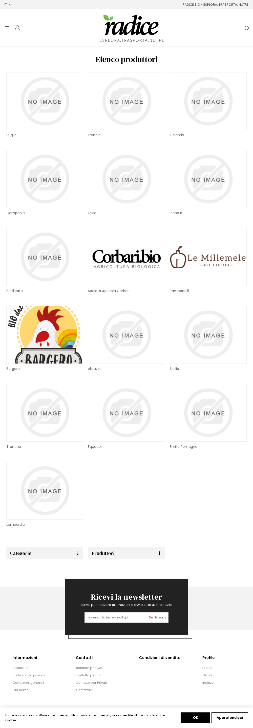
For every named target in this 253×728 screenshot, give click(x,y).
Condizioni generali (28, 682)
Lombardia (15, 524)
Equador (95, 446)
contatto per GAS (89, 667)
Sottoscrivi (158, 617)
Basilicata (14, 290)
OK (195, 717)
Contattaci (84, 690)
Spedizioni (21, 667)
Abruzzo (95, 368)
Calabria (177, 135)
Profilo (207, 667)
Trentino (13, 446)
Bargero (13, 368)
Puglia (11, 135)
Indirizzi (208, 682)
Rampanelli (179, 290)
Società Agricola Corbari (108, 290)
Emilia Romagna (183, 446)
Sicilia (174, 368)
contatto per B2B (89, 675)
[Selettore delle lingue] (8, 4)
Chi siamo (21, 690)
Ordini (207, 675)
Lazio (92, 212)
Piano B (176, 212)
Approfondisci (230, 717)
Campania (15, 212)
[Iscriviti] (115, 617)
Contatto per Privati (91, 682)
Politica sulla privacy (29, 675)
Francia (94, 135)
